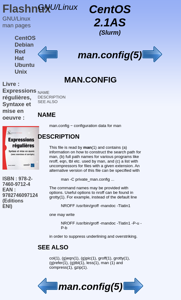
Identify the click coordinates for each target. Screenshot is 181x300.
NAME (44, 92)
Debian (24, 44)
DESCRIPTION (51, 97)
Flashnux (26, 8)
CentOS (25, 38)
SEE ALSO (47, 101)
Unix (21, 71)
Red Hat (20, 54)
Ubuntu (25, 65)
